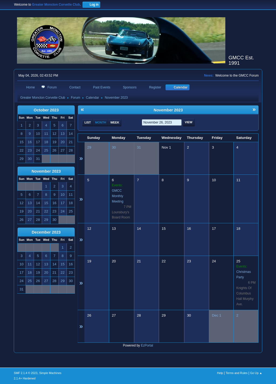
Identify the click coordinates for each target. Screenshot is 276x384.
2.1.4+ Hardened (25, 378)
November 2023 (46, 171)
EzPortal (147, 345)
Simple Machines (50, 373)
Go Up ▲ (256, 373)
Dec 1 (216, 315)
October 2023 (46, 110)
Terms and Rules (236, 373)
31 (139, 147)
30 (114, 147)
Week (114, 122)
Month (100, 122)
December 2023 (46, 232)
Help (220, 373)
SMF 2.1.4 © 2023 (25, 373)
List (87, 122)
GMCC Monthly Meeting (117, 196)
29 (89, 147)
